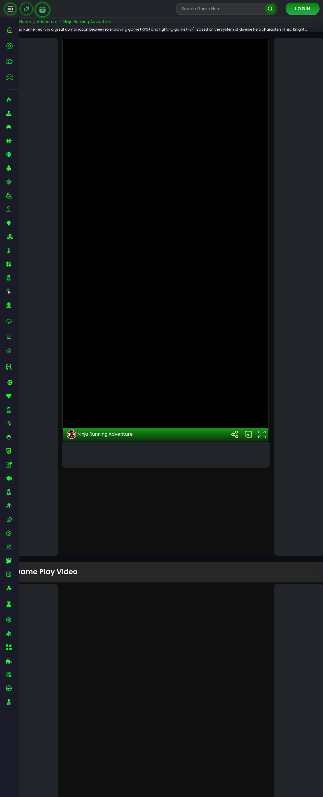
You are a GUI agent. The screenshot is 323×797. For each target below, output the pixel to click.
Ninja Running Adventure (109, 508)
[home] (12, 30)
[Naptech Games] (26, 9)
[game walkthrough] (42, 9)
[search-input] (222, 8)
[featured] (12, 61)
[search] (270, 9)
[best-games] (12, 46)
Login (302, 8)
